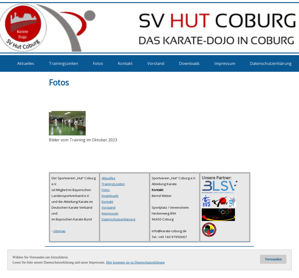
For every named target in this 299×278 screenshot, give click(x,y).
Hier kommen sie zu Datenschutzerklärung (135, 262)
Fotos (98, 63)
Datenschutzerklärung (271, 63)
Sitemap (59, 231)
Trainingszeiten (63, 63)
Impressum (224, 63)
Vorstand (155, 63)
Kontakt (125, 63)
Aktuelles (25, 63)
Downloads (189, 63)
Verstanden (273, 259)
